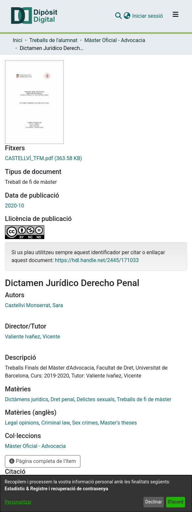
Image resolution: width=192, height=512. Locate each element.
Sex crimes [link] (85, 423)
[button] (119, 16)
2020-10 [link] (14, 206)
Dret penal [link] (62, 399)
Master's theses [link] (118, 423)
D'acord (175, 501)
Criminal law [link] (55, 423)
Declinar (153, 501)
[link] (96, 158)
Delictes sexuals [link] (95, 399)
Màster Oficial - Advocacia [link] (114, 40)
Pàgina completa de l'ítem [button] (42, 461)
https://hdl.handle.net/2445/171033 (97, 260)
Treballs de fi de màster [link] (144, 399)
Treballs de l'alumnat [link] (53, 40)
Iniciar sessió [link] (148, 16)
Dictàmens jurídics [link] (26, 399)
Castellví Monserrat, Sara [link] (34, 305)
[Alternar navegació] (175, 16)
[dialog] (96, 493)
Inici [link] (17, 40)
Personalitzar (18, 501)
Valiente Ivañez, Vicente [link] (32, 336)
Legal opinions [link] (22, 423)
